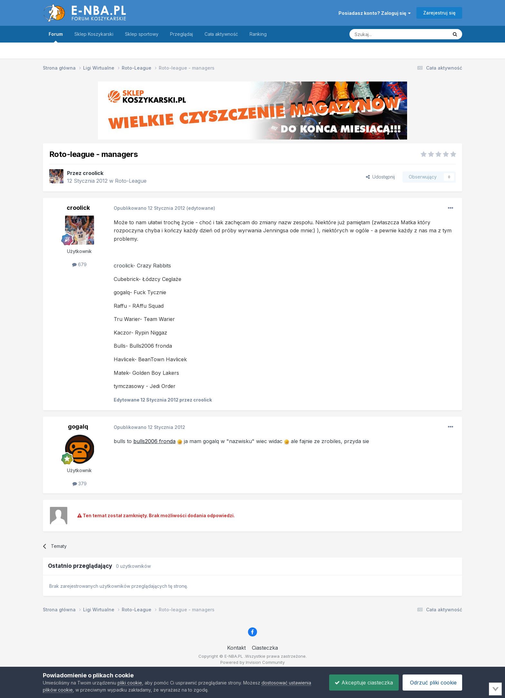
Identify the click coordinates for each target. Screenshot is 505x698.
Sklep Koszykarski (93, 34)
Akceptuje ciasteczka (360, 682)
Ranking (258, 34)
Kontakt (236, 648)
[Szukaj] (382, 34)
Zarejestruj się (439, 12)
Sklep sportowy (141, 34)
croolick (93, 173)
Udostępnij (380, 176)
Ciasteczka (265, 648)
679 (79, 264)
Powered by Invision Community (252, 662)
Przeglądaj (181, 34)
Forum (56, 37)
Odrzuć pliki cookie (431, 682)
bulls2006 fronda (154, 441)
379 (79, 483)
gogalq (78, 426)
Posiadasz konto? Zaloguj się (374, 13)
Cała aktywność (221, 34)
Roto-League (131, 181)
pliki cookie (130, 682)
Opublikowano (149, 208)
